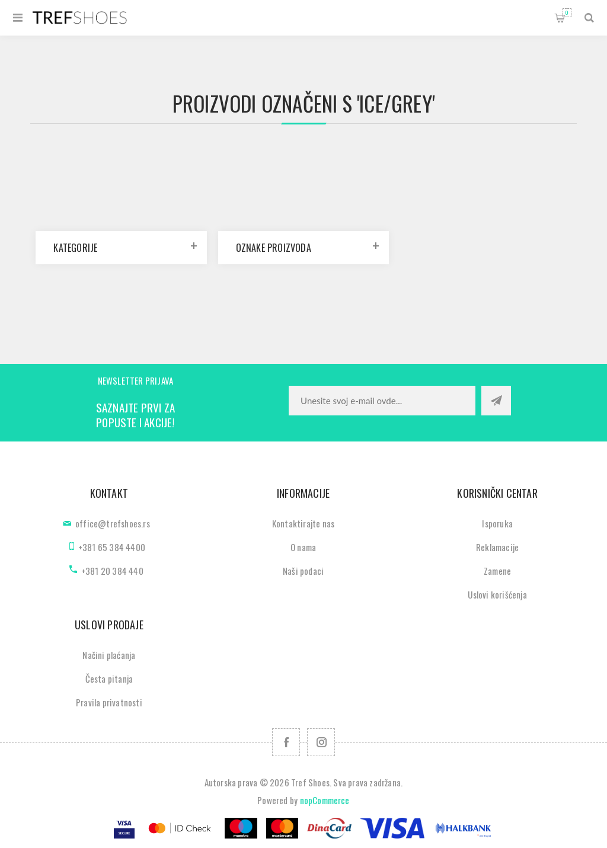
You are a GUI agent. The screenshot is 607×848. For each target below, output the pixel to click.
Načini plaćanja (108, 654)
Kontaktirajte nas (303, 523)
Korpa (567, 12)
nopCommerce (325, 800)
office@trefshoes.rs (112, 523)
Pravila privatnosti (109, 702)
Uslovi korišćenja (497, 594)
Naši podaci (303, 570)
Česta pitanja (109, 678)
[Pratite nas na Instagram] (321, 742)
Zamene (497, 570)
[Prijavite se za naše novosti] (382, 400)
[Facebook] (286, 742)
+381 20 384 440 (112, 570)
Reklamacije (497, 546)
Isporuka (497, 523)
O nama (303, 546)
